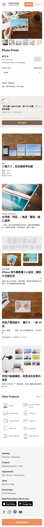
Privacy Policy (19, 475)
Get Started (22, 522)
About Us (5, 484)
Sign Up (29, 4)
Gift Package (10, 86)
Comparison (37, 68)
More (39, 397)
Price (21, 466)
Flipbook (11, 83)
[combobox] (22, 72)
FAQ (3, 475)
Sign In (38, 4)
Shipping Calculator (9, 466)
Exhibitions (15, 457)
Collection (6, 457)
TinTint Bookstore (9, 493)
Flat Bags (20, 86)
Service (9, 475)
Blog (12, 484)
